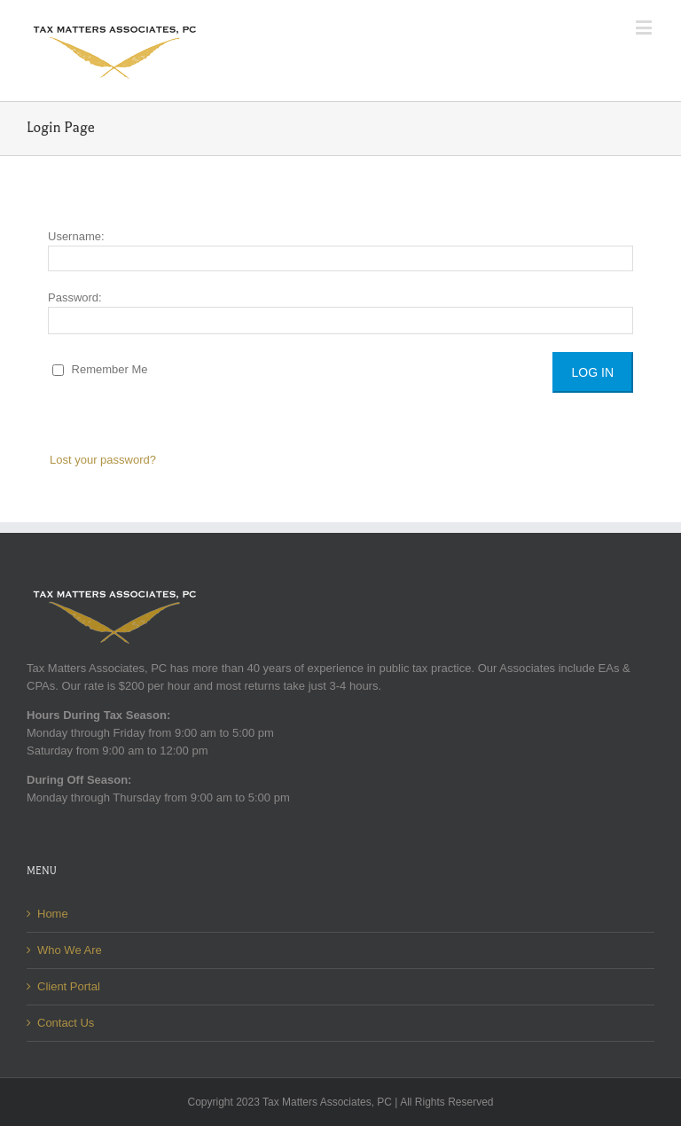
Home (52, 913)
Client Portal (68, 986)
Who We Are (69, 950)
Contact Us (65, 1022)
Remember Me (100, 369)
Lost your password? (103, 459)
